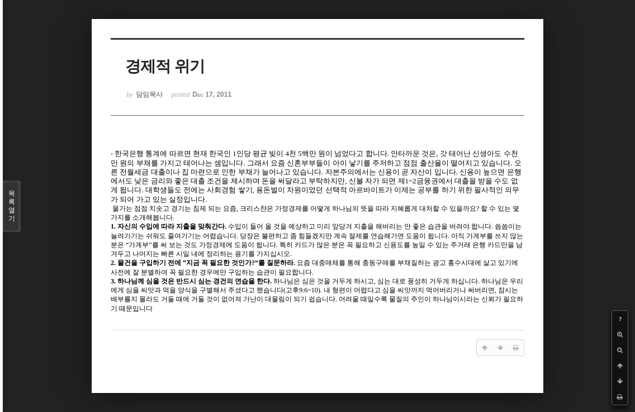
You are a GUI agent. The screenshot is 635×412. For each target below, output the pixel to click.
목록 (11, 206)
